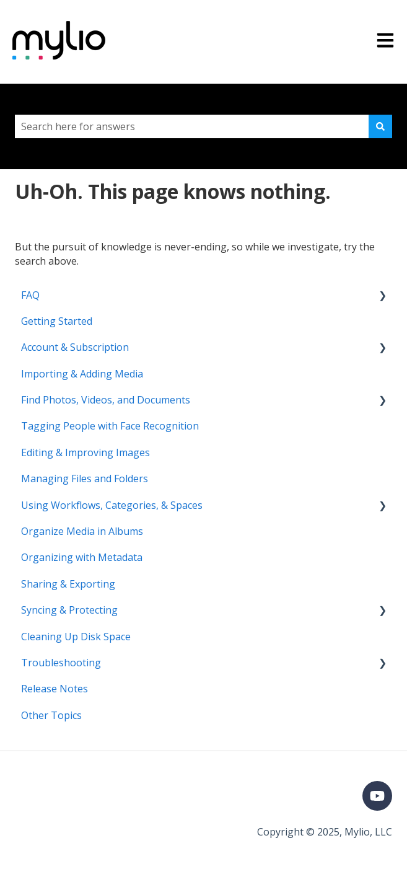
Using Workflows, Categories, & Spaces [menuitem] (112, 505)
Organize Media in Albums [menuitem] (82, 531)
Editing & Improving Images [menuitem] (85, 452)
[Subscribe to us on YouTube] (377, 796)
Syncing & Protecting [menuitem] (69, 610)
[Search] (380, 126)
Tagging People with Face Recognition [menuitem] (110, 426)
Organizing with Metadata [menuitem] (81, 557)
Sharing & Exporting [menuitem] (68, 584)
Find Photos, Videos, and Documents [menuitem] (105, 400)
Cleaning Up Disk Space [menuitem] (76, 636)
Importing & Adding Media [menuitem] (82, 374)
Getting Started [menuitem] (56, 321)
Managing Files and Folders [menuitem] (84, 478)
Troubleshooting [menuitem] (61, 662)
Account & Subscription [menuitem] (75, 347)
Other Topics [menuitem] (51, 715)
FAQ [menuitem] (30, 295)
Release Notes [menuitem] (54, 688)
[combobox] (192, 126)
